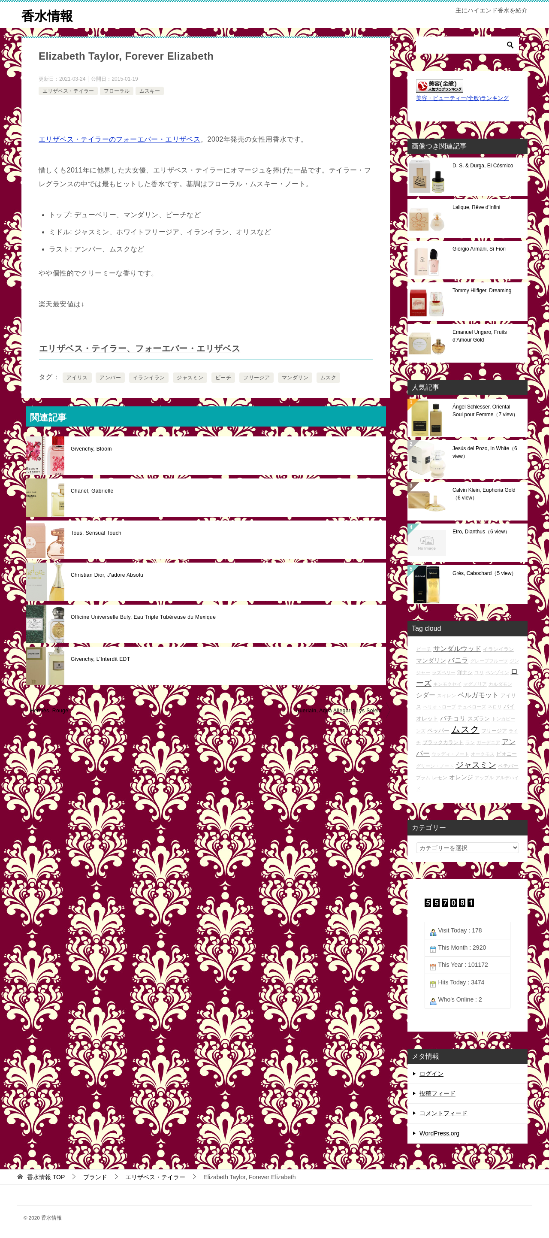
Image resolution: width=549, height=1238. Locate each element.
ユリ (479, 672)
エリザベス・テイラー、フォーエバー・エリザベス (139, 348)
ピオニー (506, 754)
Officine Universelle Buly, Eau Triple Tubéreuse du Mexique (143, 617)
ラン (470, 742)
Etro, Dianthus (481, 532)
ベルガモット (478, 695)
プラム (423, 777)
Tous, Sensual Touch (96, 533)
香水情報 (47, 14)
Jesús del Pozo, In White (484, 452)
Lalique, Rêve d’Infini (476, 207)
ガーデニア (488, 742)
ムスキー (149, 91)
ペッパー (438, 730)
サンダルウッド (457, 648)
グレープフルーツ (489, 660)
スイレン (446, 695)
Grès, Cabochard (484, 573)
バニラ (458, 659)
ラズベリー (443, 672)
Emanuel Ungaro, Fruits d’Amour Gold (479, 336)
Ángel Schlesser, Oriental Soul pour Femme (485, 411)
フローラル (117, 91)
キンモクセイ (447, 684)
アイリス (77, 378)
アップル (484, 777)
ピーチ (223, 378)
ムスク (328, 378)
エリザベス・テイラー (68, 91)
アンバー (110, 378)
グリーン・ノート (435, 766)
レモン (439, 777)
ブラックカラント (443, 742)
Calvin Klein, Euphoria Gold (484, 494)
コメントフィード (443, 1113)
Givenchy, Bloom (91, 449)
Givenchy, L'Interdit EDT (100, 659)
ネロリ (495, 706)
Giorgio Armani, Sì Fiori (479, 249)
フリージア (256, 378)
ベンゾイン (497, 672)
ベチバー (508, 766)
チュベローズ (472, 706)
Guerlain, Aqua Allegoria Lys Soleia (339, 711)
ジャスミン (190, 378)
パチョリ (453, 717)
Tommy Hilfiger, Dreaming (481, 291)
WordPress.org (439, 1132)
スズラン (479, 718)
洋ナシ (465, 672)
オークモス (483, 754)
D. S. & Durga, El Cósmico (482, 166)
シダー (425, 695)
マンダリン (295, 378)
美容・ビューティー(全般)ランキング (462, 98)
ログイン (431, 1073)
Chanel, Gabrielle (92, 491)
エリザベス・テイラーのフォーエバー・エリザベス (119, 139)
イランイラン (149, 378)
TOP (46, 1176)
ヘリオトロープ (439, 706)
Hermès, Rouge (49, 711)
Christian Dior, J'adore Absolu (107, 575)
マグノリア (475, 684)
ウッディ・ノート (450, 754)
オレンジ (461, 776)
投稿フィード (437, 1093)
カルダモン (500, 684)
